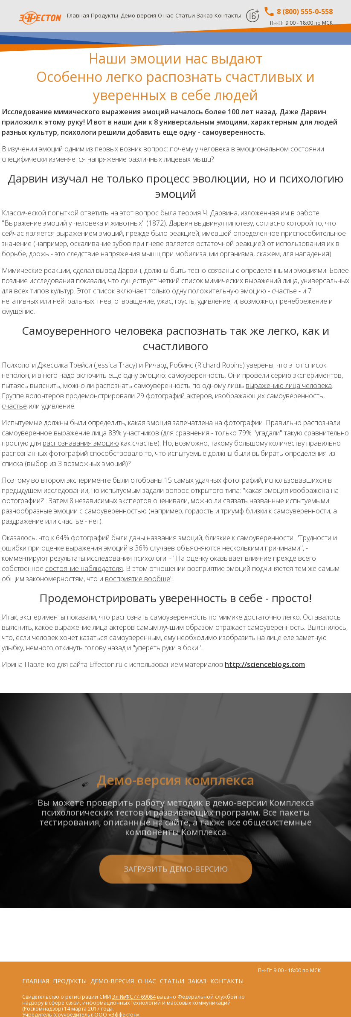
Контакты (228, 15)
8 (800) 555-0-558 (298, 11)
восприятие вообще (137, 578)
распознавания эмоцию (81, 443)
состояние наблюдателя (84, 568)
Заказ (205, 15)
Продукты (104, 15)
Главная (78, 15)
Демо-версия (138, 15)
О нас (165, 15)
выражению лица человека (289, 385)
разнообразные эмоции (40, 511)
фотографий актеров (179, 395)
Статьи (185, 15)
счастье (14, 406)
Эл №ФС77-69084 (134, 996)
